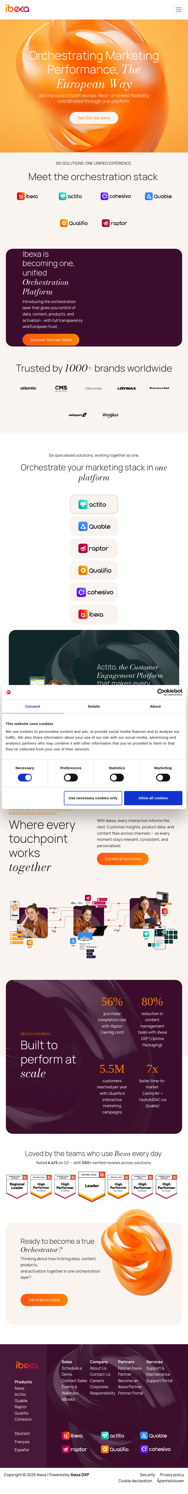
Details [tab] (94, 706)
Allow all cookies (153, 798)
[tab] (94, 504)
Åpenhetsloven (170, 1480)
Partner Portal (130, 1393)
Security (147, 1474)
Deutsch (22, 1433)
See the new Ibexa (94, 117)
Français (22, 1441)
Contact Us (100, 1374)
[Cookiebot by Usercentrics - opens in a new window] (161, 692)
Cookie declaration (135, 1480)
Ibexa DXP (79, 1474)
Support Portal (159, 1380)
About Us (98, 1368)
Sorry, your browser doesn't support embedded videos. (139, 297)
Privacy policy (172, 1474)
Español (22, 1449)
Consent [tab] (32, 706)
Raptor (21, 1406)
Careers (97, 1380)
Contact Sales (74, 1380)
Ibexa (19, 1388)
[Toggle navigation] (178, 10)
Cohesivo (23, 1419)
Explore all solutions (123, 858)
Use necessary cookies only (93, 798)
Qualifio (22, 1413)
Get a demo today (44, 1299)
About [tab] (155, 706)
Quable (21, 1400)
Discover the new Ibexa (50, 339)
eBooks (68, 1399)
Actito (20, 1394)
